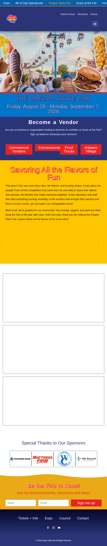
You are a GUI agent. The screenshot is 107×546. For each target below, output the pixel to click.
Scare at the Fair (86, 3)
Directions (83, 14)
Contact (83, 518)
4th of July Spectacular (29, 3)
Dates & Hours (68, 14)
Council (64, 518)
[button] (95, 23)
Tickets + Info (28, 518)
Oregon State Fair (60, 3)
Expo (6, 3)
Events (94, 14)
